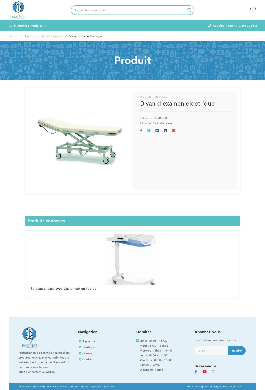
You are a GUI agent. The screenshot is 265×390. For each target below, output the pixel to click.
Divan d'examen (163, 123)
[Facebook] (141, 131)
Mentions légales (197, 386)
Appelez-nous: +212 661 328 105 (235, 26)
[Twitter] (149, 131)
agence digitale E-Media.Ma (97, 386)
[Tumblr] (165, 131)
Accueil (13, 36)
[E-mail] (173, 131)
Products (30, 36)
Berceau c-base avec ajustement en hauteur (64, 289)
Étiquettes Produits (28, 26)
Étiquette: (146, 123)
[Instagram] (214, 372)
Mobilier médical (52, 36)
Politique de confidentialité (226, 386)
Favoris (87, 353)
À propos (88, 341)
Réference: (146, 118)
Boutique (88, 347)
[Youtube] (204, 372)
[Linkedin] (157, 131)
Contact (88, 359)
